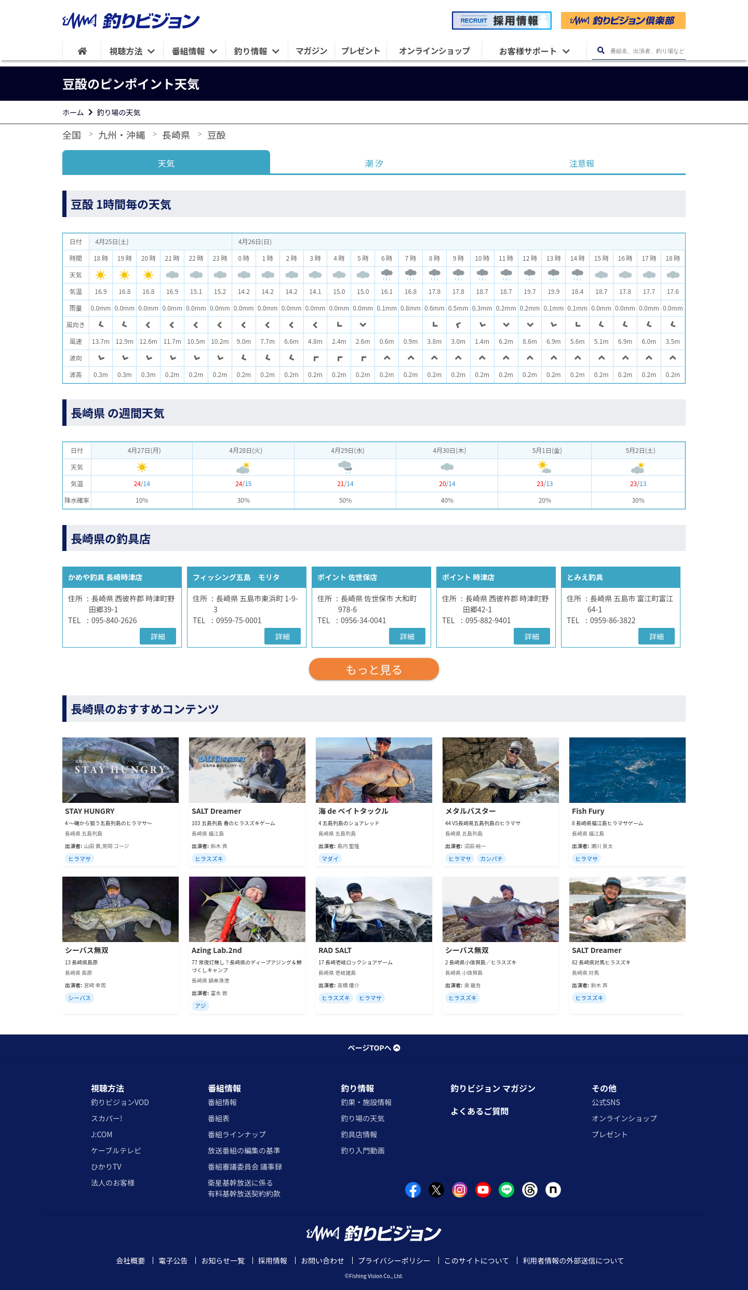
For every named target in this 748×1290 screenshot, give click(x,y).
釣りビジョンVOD (120, 1102)
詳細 (158, 636)
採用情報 (272, 1260)
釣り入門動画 (362, 1150)
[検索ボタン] (601, 51)
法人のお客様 (113, 1182)
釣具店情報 (359, 1134)
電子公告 (173, 1260)
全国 (71, 134)
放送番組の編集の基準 (244, 1150)
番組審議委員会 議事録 (245, 1166)
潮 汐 (374, 163)
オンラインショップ (624, 1118)
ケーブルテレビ (116, 1150)
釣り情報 (357, 1088)
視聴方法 (107, 1088)
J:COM (102, 1134)
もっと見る (374, 669)
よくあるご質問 (479, 1111)
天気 (166, 163)
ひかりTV (106, 1166)
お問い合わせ (322, 1260)
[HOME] (82, 51)
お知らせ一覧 (223, 1260)
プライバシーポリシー (394, 1260)
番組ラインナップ (237, 1134)
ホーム (73, 112)
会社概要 (130, 1260)
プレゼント (610, 1134)
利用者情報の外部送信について (573, 1260)
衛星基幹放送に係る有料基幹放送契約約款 (244, 1188)
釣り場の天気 (119, 112)
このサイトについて (477, 1260)
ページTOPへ (374, 1047)
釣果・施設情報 (366, 1102)
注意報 (581, 163)
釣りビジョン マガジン (493, 1088)
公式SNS (606, 1102)
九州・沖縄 (121, 134)
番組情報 (224, 1088)
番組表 (219, 1118)
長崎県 (176, 134)
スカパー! (107, 1118)
